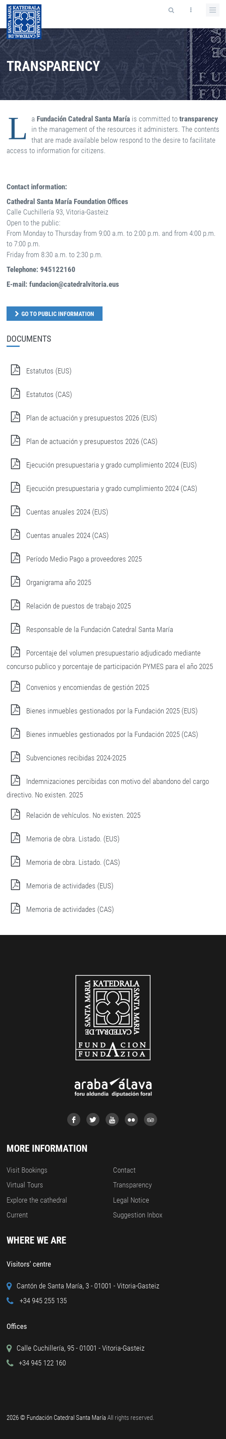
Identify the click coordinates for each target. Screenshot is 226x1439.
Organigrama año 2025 (49, 582)
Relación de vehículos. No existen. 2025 (73, 815)
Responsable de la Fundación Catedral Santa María (90, 629)
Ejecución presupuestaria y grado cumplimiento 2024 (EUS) (102, 465)
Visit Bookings (27, 1170)
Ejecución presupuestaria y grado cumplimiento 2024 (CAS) (102, 488)
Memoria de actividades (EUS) (60, 885)
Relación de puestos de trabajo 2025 (69, 606)
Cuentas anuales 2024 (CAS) (58, 535)
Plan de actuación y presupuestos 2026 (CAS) (82, 441)
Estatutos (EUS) (39, 370)
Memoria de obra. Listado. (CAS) (63, 862)
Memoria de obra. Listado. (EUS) (63, 838)
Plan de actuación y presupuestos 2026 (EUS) (82, 418)
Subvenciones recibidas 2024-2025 (66, 757)
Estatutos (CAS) (39, 394)
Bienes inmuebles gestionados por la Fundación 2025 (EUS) (102, 710)
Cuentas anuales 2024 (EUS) (57, 512)
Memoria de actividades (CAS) (60, 909)
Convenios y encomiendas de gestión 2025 (78, 687)
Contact (124, 1170)
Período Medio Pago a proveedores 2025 (74, 559)
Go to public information (57, 313)
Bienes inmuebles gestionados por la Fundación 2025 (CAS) (102, 734)
